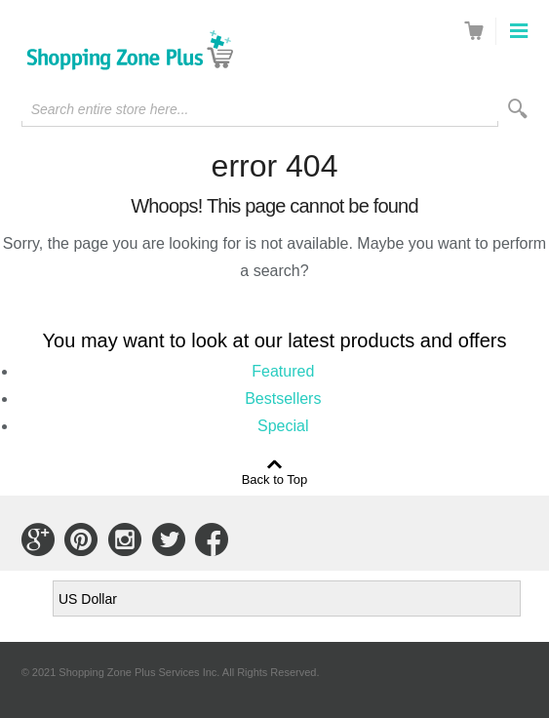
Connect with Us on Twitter (168, 539)
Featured (283, 371)
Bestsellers (283, 398)
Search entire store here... (110, 109)
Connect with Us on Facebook (211, 539)
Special (282, 426)
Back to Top (275, 479)
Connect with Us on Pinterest (81, 539)
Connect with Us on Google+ (38, 539)
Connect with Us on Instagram (124, 539)
